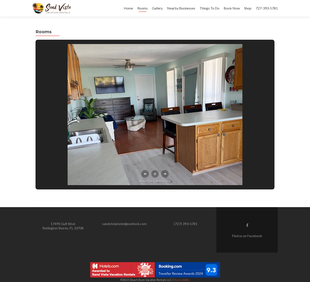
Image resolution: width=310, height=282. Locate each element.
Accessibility (181, 280)
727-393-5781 (267, 8)
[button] (145, 174)
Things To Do (209, 8)
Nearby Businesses (181, 8)
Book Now (232, 8)
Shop (247, 8)
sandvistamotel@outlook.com (124, 224)
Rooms (142, 8)
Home (128, 8)
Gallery (157, 8)
